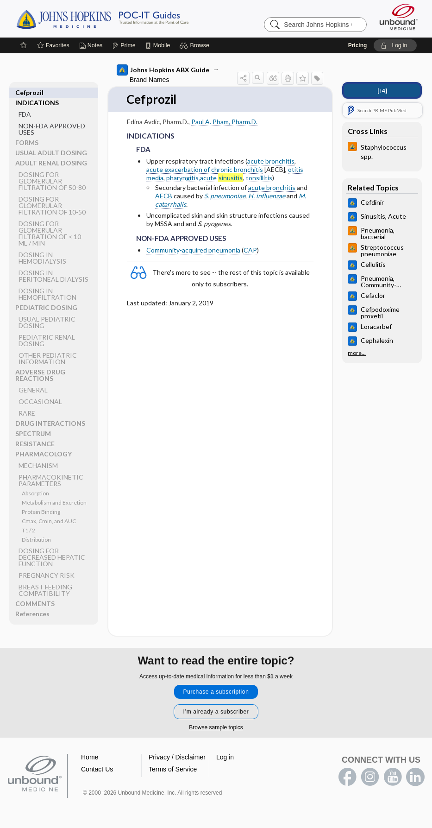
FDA (25, 104)
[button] (196, 45)
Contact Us (97, 769)
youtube (392, 777)
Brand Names (149, 79)
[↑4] (382, 90)
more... (357, 353)
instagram (370, 777)
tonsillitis (259, 178)
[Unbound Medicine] (398, 17)
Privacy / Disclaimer (177, 757)
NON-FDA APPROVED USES (52, 119)
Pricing (357, 45)
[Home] (23, 45)
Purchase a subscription (216, 692)
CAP (250, 250)
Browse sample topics (216, 727)
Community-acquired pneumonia (193, 250)
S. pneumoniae (224, 196)
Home (89, 757)
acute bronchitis (270, 161)
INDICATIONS (37, 92)
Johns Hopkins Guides (131, 18)
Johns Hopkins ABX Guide (163, 70)
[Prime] (123, 45)
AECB (163, 196)
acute (221, 178)
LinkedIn (415, 777)
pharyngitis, (183, 178)
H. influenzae (266, 196)
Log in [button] (225, 757)
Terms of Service (173, 769)
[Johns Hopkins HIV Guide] (382, 151)
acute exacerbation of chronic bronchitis (204, 169)
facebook (347, 777)
